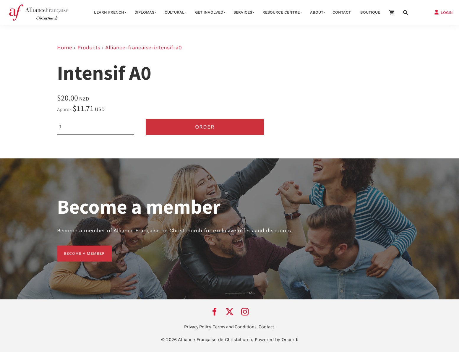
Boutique (370, 12)
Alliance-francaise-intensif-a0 (143, 48)
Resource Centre (281, 12)
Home (64, 48)
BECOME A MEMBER (77, 249)
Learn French (109, 12)
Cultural (174, 12)
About (316, 12)
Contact (342, 12)
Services (242, 12)
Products (88, 48)
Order (205, 127)
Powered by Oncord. (276, 339)
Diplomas (144, 12)
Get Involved (209, 12)
